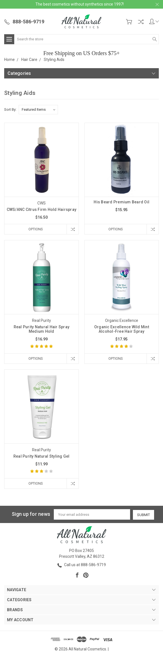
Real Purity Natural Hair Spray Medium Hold (42, 329)
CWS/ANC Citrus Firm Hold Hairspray (42, 209)
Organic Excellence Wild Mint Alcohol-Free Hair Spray (121, 329)
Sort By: (10, 109)
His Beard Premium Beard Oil (121, 202)
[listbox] (38, 109)
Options (35, 229)
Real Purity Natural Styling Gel (41, 456)
